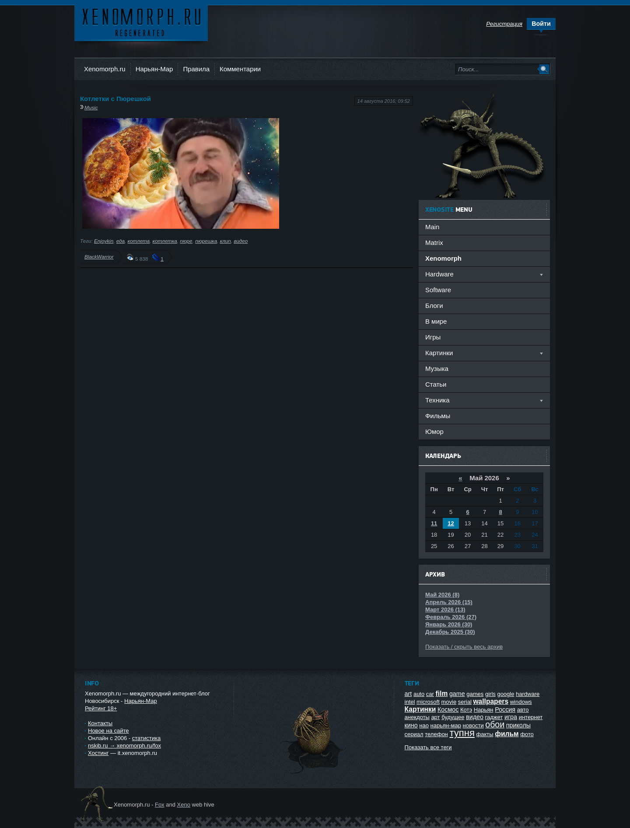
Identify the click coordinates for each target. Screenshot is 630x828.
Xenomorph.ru (105, 69)
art (408, 693)
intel (410, 702)
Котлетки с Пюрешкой (115, 98)
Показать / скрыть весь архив (464, 646)
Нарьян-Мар (154, 69)
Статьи (435, 384)
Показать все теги (428, 747)
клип (225, 241)
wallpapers (490, 701)
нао (424, 725)
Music (91, 107)
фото (527, 734)
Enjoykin (103, 241)
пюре (186, 241)
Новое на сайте (108, 730)
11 (434, 523)
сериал (414, 734)
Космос (448, 709)
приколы (518, 725)
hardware (527, 694)
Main (432, 227)
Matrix (434, 242)
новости (473, 725)
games (474, 694)
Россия (505, 709)
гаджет (494, 717)
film (442, 693)
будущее (452, 717)
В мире (436, 321)
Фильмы (437, 415)
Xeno (183, 804)
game (457, 693)
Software (438, 289)
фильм (506, 733)
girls (490, 694)
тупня (462, 732)
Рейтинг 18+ (101, 708)
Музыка (436, 368)
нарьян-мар (445, 725)
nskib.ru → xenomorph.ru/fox (124, 745)
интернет (531, 717)
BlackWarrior (99, 256)
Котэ (466, 709)
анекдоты (417, 717)
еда (120, 241)
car (430, 694)
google (505, 694)
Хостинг (98, 753)
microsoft (428, 702)
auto (418, 694)
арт (435, 717)
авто (523, 709)
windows (521, 702)
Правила (196, 69)
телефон (436, 734)
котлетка (165, 241)
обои (494, 724)
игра (510, 716)
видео (241, 241)
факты (485, 734)
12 (451, 523)
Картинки (420, 709)
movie (448, 702)
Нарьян (484, 709)
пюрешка (206, 241)
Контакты (100, 723)
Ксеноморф (141, 21)
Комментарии (240, 69)
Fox (159, 804)
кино (411, 725)
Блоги (434, 305)
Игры (433, 337)
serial (465, 702)
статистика (146, 738)
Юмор (434, 431)
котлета (139, 241)
